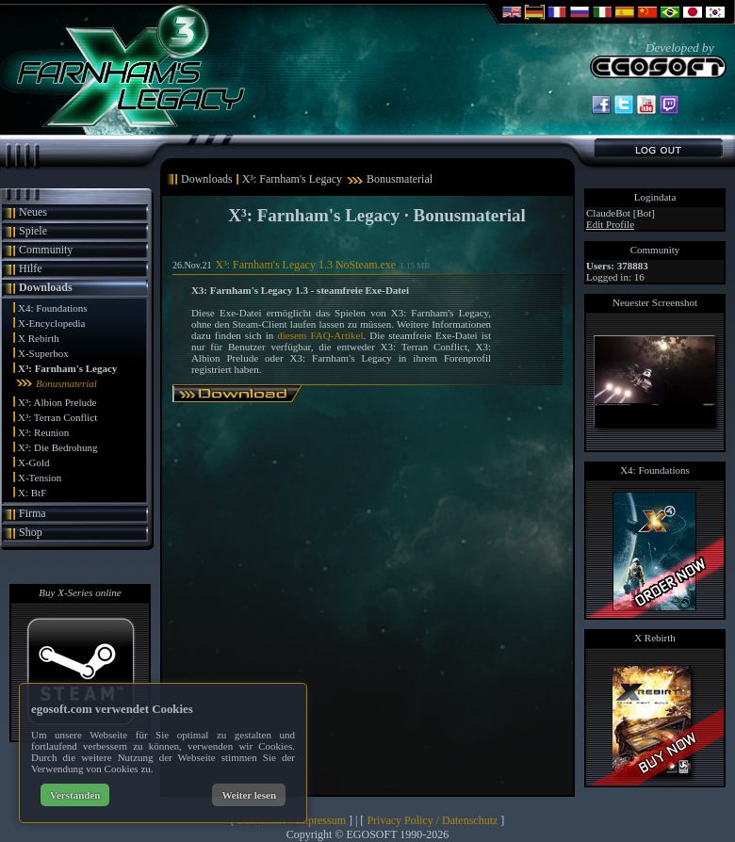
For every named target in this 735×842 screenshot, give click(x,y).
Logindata (655, 196)
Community (46, 249)
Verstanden (75, 795)
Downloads (46, 287)
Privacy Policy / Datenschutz (432, 820)
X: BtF (32, 492)
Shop (30, 532)
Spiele (33, 230)
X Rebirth (38, 338)
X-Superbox (43, 353)
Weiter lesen (248, 795)
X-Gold (34, 462)
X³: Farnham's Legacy (67, 368)
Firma (32, 513)
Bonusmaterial (66, 383)
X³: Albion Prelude (57, 402)
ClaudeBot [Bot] (620, 213)
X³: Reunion (43, 432)
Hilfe (30, 268)
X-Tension (39, 477)
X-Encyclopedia (51, 323)
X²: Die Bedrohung (58, 447)
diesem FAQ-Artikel (320, 335)
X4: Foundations (53, 308)
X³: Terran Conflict (57, 417)
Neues (33, 212)
